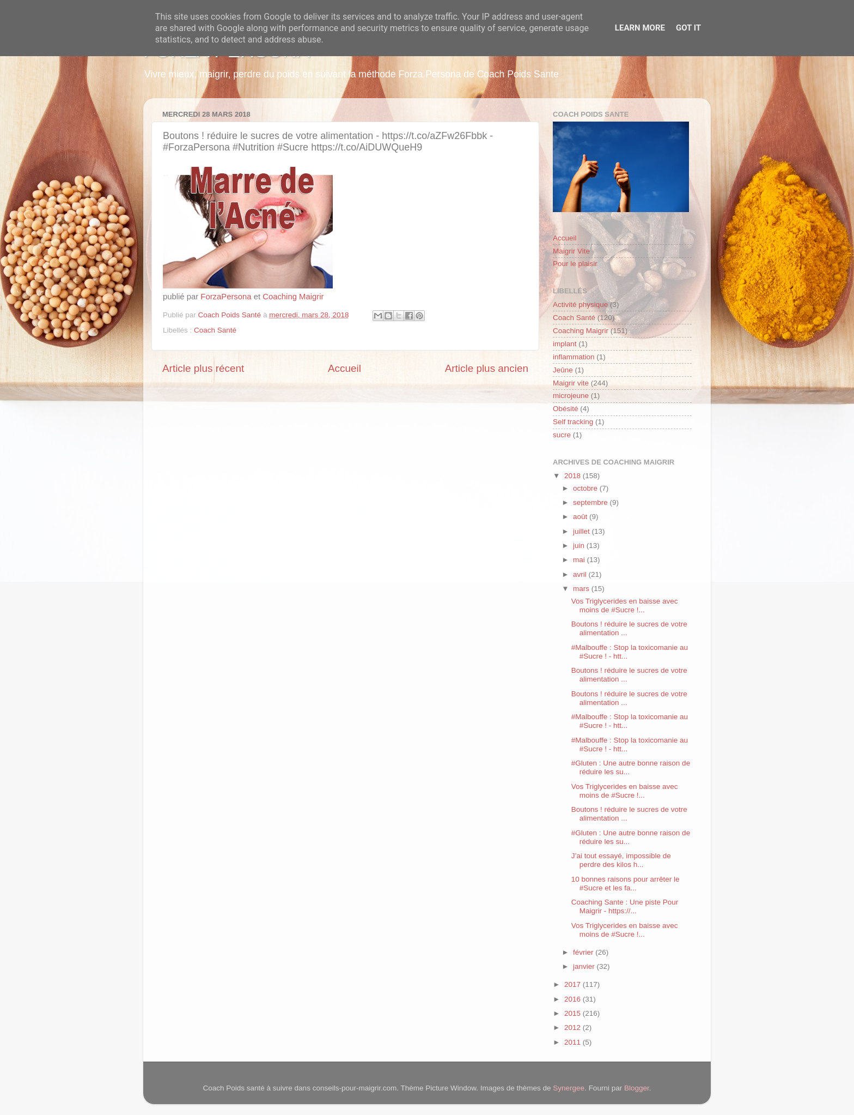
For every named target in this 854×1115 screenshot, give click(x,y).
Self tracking (573, 422)
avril (581, 574)
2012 (573, 1027)
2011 (573, 1042)
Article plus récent (203, 368)
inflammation (574, 357)
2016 (573, 999)
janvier (585, 966)
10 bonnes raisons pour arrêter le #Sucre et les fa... (625, 883)
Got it (688, 28)
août (581, 517)
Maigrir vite (571, 383)
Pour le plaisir (575, 264)
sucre (562, 435)
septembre (591, 502)
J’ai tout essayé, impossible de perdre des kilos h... (621, 860)
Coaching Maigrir (293, 296)
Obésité (565, 409)
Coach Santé (215, 330)
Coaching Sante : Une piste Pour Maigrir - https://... (625, 906)
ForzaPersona (225, 296)
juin (580, 545)
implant (565, 344)
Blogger (636, 1088)
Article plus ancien (486, 368)
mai (580, 560)
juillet (582, 531)
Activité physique (580, 304)
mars (582, 588)
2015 (573, 1013)
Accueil (344, 368)
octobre (586, 488)
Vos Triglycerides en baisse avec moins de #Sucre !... (624, 605)
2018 (573, 476)
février (584, 952)
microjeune (571, 395)
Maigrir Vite (571, 251)
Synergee (568, 1088)
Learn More (640, 28)
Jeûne (563, 370)
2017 (573, 984)
